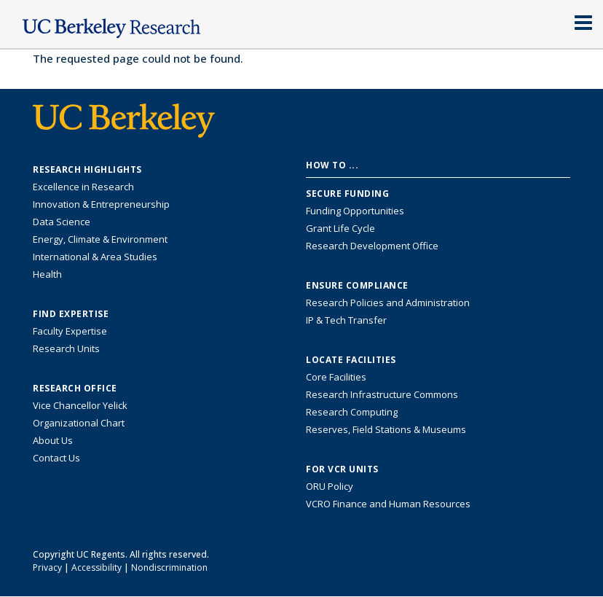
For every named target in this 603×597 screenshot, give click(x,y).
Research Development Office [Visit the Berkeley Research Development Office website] (372, 245)
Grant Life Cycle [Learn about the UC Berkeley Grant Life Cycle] (340, 228)
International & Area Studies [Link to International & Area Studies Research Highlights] (95, 256)
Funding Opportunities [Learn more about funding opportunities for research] (355, 210)
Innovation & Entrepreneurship (101, 204)
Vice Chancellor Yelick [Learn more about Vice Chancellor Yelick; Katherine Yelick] (80, 405)
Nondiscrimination (169, 567)
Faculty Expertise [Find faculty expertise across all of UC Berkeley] (70, 330)
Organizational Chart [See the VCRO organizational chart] (79, 422)
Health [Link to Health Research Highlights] (47, 274)
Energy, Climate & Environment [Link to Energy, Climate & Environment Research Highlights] (100, 239)
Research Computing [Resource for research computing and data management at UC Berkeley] (352, 411)
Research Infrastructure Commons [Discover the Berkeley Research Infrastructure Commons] (382, 394)
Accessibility (96, 567)
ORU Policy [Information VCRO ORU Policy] (329, 486)
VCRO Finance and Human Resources (388, 503)
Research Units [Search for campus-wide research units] (66, 348)
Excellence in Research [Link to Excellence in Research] (83, 186)
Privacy (47, 567)
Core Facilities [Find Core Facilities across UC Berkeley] (336, 376)
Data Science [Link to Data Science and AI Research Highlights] (61, 221)
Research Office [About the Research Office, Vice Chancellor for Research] (75, 388)
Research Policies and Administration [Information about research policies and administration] (388, 302)
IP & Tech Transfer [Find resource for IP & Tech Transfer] (346, 320)
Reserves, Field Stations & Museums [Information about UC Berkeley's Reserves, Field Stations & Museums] (386, 429)
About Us (53, 440)
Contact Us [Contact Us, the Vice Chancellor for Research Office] (56, 457)
